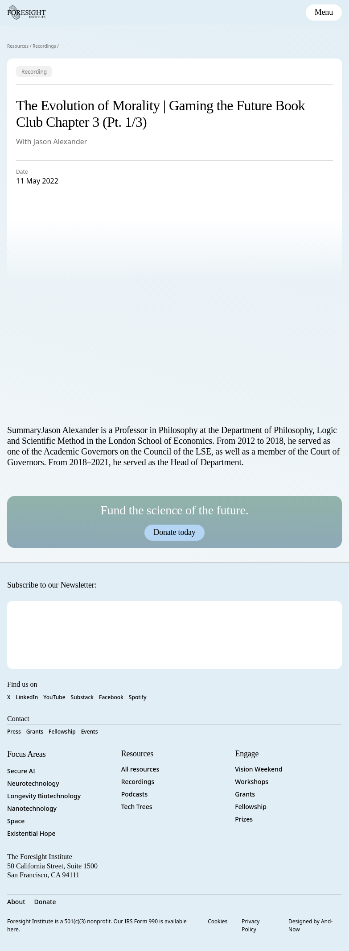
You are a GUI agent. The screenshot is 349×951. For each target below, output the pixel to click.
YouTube (54, 697)
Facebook (111, 697)
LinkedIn (27, 697)
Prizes (244, 819)
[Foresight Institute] (26, 12)
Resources (18, 46)
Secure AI (21, 771)
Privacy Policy (250, 925)
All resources (140, 769)
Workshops (251, 781)
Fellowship (62, 731)
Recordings (44, 46)
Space (16, 821)
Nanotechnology (32, 808)
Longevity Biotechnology (44, 796)
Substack (82, 697)
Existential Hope (31, 833)
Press (14, 731)
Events (89, 731)
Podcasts (134, 794)
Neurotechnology (33, 783)
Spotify (138, 697)
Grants (34, 731)
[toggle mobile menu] (324, 12)
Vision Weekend (258, 769)
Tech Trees (136, 806)
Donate (45, 901)
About (16, 901)
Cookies (217, 921)
